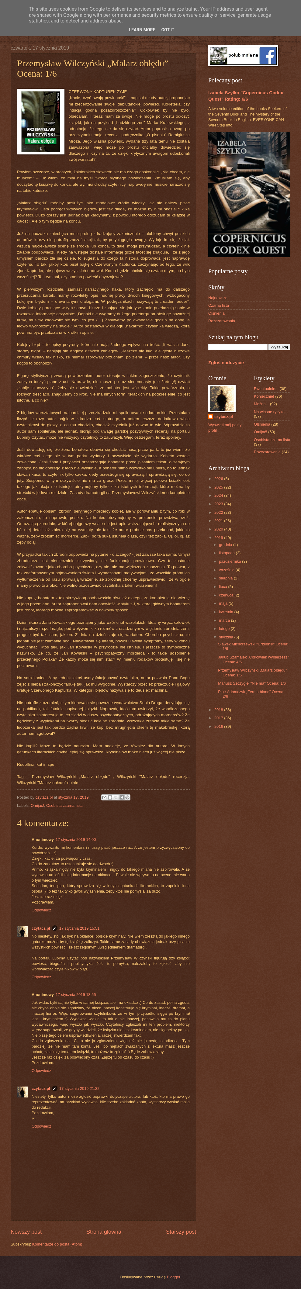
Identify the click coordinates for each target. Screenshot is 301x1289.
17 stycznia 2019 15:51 (79, 928)
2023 (219, 504)
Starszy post (181, 1232)
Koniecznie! (264, 396)
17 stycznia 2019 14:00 (76, 839)
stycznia (226, 637)
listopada (227, 553)
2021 (219, 520)
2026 (219, 478)
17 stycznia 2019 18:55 (76, 994)
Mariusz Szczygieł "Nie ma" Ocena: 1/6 (252, 683)
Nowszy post (26, 1232)
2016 (219, 726)
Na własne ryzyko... (271, 412)
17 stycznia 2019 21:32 (79, 1088)
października (230, 561)
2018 (219, 709)
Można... (261, 404)
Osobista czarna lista (64, 805)
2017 (219, 718)
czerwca (226, 595)
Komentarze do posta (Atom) (57, 1244)
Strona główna (103, 1232)
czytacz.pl (41, 928)
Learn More (142, 29)
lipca (223, 586)
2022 (219, 512)
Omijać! (37, 805)
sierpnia (226, 578)
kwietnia (226, 612)
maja (223, 603)
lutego (225, 628)
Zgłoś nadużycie (226, 362)
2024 (219, 495)
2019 (219, 537)
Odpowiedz (41, 910)
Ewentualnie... (266, 388)
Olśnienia (216, 313)
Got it (167, 29)
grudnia (226, 544)
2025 (219, 487)
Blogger (173, 1277)
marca (225, 620)
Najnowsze (217, 297)
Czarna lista (218, 305)
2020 (219, 529)
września (227, 570)
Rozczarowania (221, 321)
